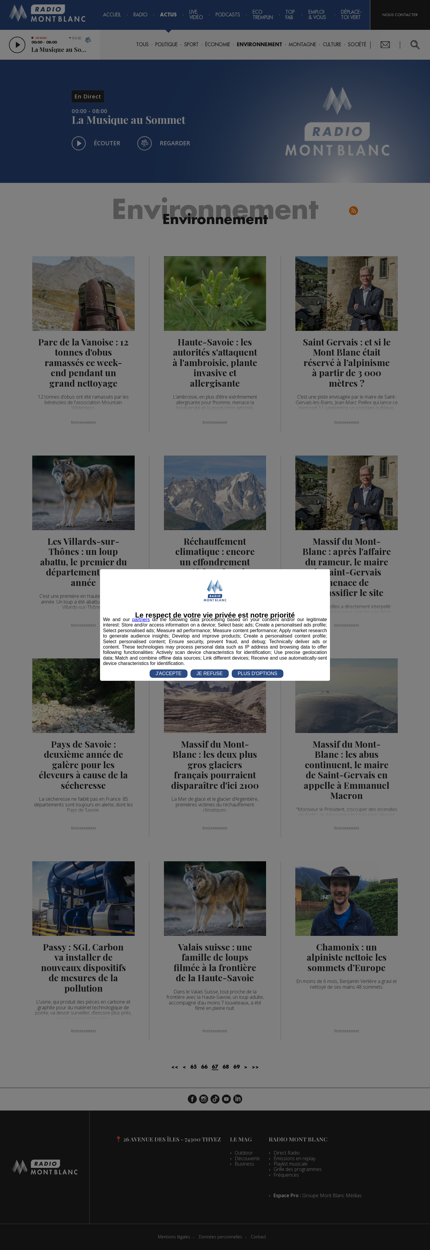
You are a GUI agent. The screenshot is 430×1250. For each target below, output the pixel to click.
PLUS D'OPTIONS (257, 673)
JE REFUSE (209, 673)
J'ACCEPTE (169, 673)
